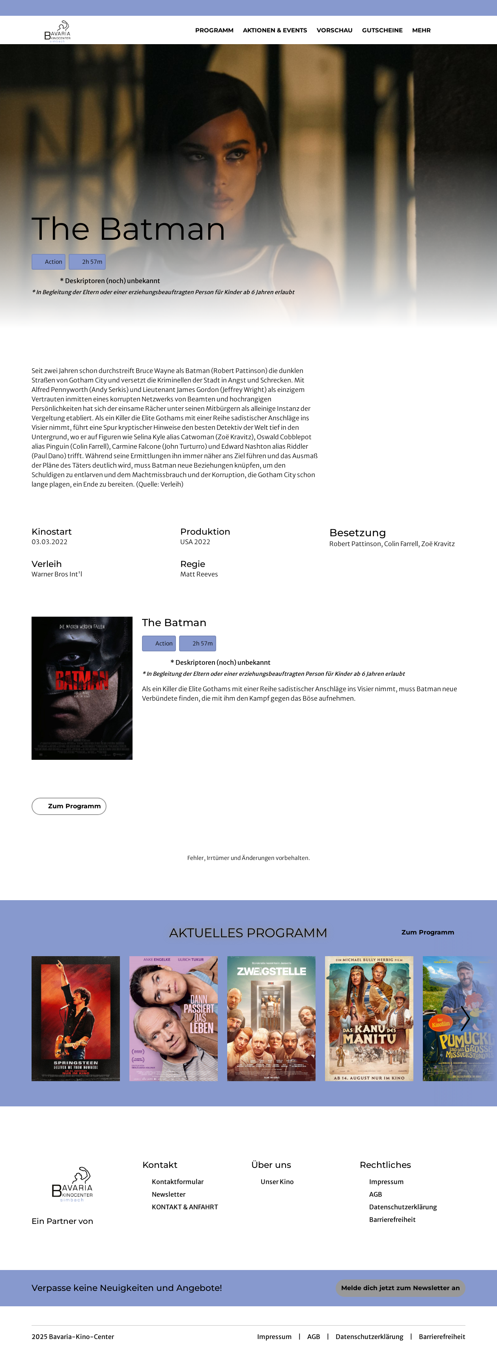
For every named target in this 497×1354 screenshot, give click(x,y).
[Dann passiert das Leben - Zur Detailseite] (173, 1018)
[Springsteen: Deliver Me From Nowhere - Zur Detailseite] (76, 1018)
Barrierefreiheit (442, 1337)
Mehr (426, 30)
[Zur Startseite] (87, 30)
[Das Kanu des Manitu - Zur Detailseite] (369, 1018)
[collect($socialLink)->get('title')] (14, 8)
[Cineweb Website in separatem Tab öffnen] (62, 1231)
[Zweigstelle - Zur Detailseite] (271, 1018)
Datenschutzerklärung (370, 1337)
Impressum (274, 1337)
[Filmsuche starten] (457, 30)
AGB (313, 1337)
